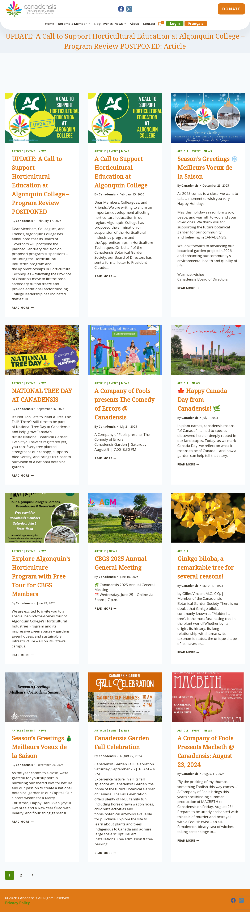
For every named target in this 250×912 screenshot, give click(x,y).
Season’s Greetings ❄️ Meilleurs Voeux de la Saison (207, 167)
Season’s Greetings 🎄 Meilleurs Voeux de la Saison (42, 747)
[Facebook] (120, 9)
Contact (149, 23)
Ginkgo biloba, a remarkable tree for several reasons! (205, 567)
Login (175, 23)
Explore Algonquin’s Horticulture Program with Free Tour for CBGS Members (41, 576)
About (134, 23)
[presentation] (42, 118)
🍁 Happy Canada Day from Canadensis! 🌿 (202, 399)
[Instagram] (129, 9)
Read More (23, 308)
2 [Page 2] (21, 875)
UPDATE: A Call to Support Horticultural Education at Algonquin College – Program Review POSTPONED (40, 185)
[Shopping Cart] (160, 23)
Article (17, 151)
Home (49, 23)
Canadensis (24, 221)
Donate (231, 8)
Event (30, 151)
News (42, 151)
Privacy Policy (17, 902)
